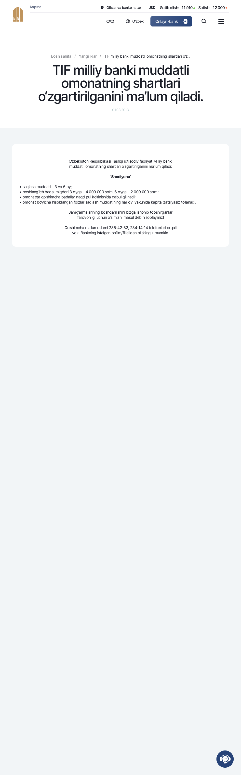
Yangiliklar (87, 56)
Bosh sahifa (61, 56)
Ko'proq (35, 7)
